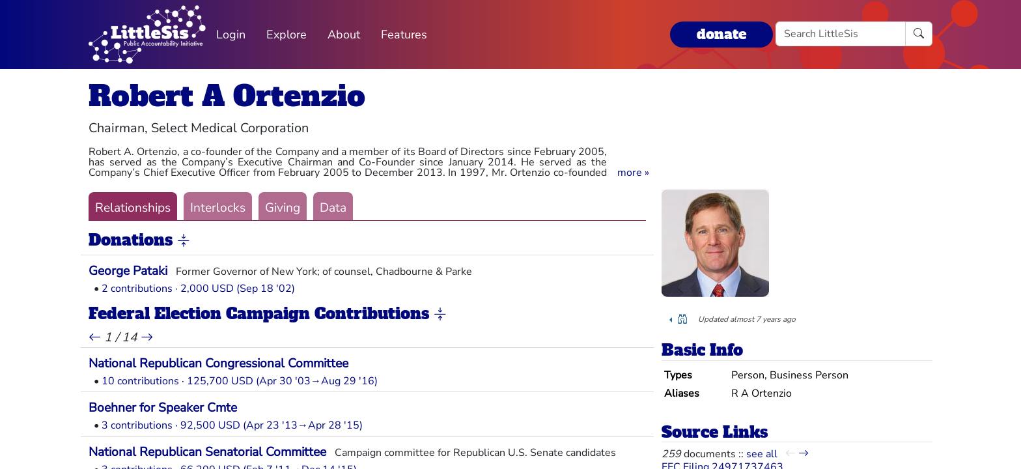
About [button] (344, 34)
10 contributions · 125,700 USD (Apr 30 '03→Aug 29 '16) (240, 381)
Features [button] (404, 34)
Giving (282, 207)
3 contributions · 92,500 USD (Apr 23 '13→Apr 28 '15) (232, 425)
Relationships (133, 207)
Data (333, 207)
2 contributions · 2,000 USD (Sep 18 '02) (198, 288)
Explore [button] (286, 34)
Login (230, 34)
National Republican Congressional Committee (218, 363)
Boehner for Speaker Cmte (163, 407)
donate (721, 34)
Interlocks (217, 207)
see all (761, 454)
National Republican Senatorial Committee (207, 452)
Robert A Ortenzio (227, 96)
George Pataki (128, 271)
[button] (633, 172)
